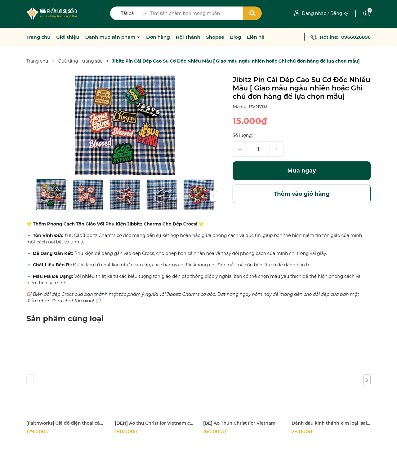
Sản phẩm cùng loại (65, 318)
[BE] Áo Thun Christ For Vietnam (239, 423)
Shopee (215, 37)
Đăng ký (339, 13)
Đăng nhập (314, 13)
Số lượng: (243, 135)
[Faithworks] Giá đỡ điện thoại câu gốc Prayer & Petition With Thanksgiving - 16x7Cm (65, 423)
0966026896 (356, 37)
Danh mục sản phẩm (111, 37)
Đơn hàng (158, 37)
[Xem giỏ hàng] (367, 13)
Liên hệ (256, 37)
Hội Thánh (188, 37)
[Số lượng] (258, 149)
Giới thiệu (67, 37)
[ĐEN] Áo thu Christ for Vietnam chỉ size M (154, 423)
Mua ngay (301, 170)
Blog (235, 37)
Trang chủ (38, 37)
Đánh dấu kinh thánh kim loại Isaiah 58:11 (331, 423)
